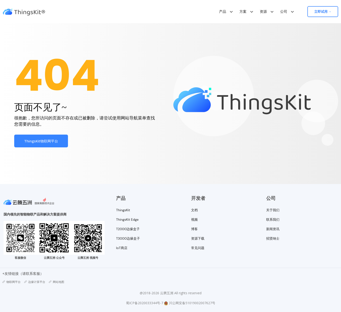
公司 (283, 11)
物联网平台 (11, 282)
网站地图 (56, 282)
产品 (222, 11)
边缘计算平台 (34, 282)
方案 (243, 11)
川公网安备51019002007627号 (192, 303)
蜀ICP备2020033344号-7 (144, 303)
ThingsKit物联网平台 (41, 141)
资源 (263, 11)
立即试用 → (323, 11)
